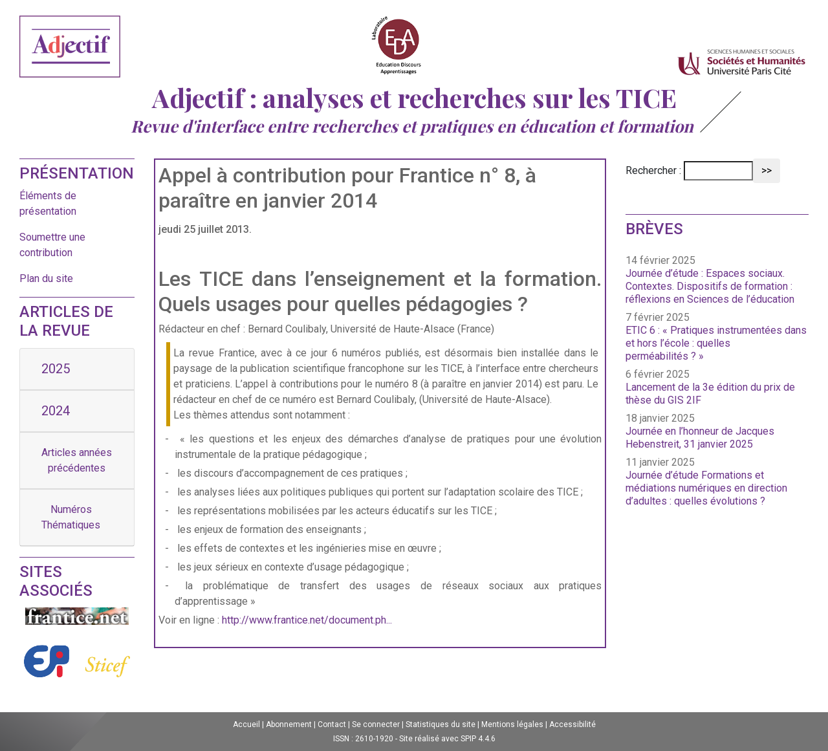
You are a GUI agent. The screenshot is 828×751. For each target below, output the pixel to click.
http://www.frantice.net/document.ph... (307, 620)
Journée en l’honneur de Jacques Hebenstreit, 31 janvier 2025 (700, 437)
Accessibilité (572, 724)
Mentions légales (512, 724)
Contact (332, 724)
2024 (55, 411)
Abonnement (289, 724)
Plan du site (46, 278)
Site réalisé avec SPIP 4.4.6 (447, 738)
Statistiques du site (440, 724)
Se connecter (376, 724)
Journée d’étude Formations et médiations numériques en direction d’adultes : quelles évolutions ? (706, 488)
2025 (55, 368)
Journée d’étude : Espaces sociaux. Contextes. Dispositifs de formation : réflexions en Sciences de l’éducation (710, 286)
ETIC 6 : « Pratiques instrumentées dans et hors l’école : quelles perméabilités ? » (716, 343)
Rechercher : (653, 170)
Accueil (246, 724)
